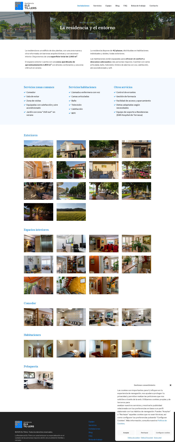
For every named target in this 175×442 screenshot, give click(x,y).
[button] (170, 385)
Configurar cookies (163, 433)
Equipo (91, 422)
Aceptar (126, 433)
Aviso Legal (157, 438)
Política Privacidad (147, 438)
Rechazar (144, 433)
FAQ (90, 436)
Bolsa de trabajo (95, 439)
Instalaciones (94, 429)
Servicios (93, 425)
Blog (91, 432)
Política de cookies (134, 438)
